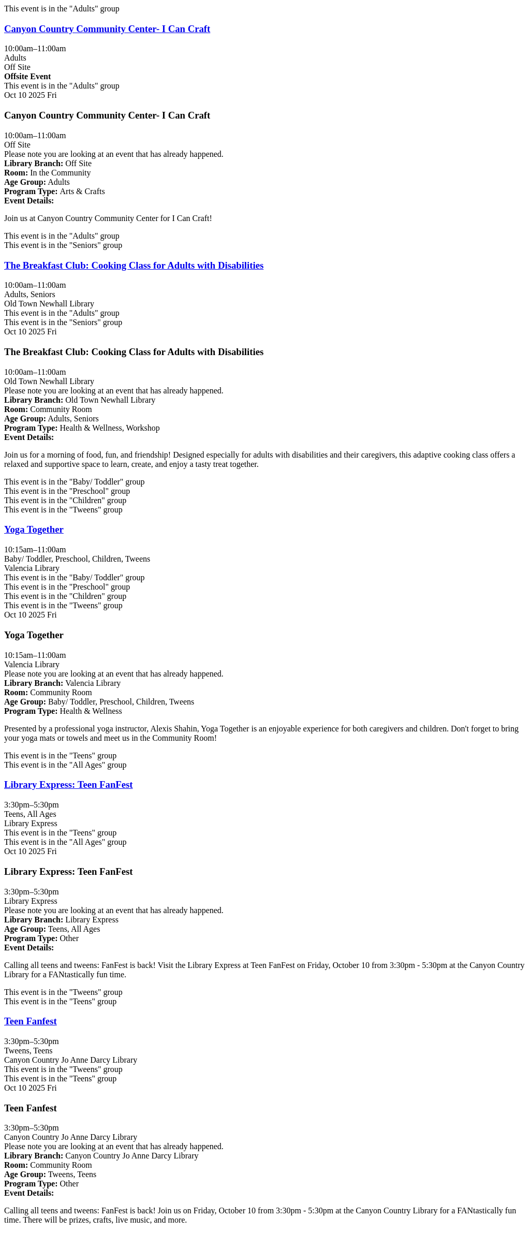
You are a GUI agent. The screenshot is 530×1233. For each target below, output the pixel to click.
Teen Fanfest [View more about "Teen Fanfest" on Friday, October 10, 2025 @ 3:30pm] (30, 1021)
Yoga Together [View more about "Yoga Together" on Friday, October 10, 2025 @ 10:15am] (34, 529)
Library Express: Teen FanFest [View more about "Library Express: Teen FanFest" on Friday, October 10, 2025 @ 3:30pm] (68, 784)
